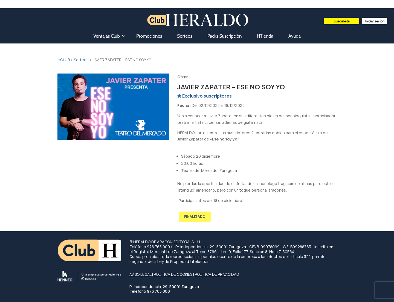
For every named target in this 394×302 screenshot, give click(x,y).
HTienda (265, 36)
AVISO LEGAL (140, 274)
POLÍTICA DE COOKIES (173, 274)
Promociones (149, 36)
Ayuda (294, 36)
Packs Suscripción (224, 36)
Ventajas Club (106, 36)
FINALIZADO (194, 216)
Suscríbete (342, 21)
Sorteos (184, 36)
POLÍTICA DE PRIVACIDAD (217, 274)
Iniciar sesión (374, 21)
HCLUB (63, 59)
